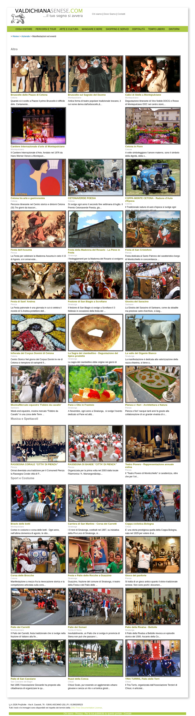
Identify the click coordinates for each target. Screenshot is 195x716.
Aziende (25, 36)
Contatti (121, 14)
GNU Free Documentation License (86, 708)
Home (16, 36)
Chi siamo (97, 14)
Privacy (79, 713)
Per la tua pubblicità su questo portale (103, 713)
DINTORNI (174, 29)
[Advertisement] (95, 130)
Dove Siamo (110, 14)
